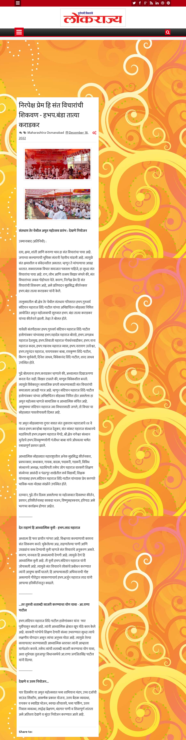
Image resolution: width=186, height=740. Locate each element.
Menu (18, 3)
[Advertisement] (58, 68)
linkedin (157, 3)
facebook (139, 3)
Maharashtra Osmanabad (45, 133)
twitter (134, 3)
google (145, 3)
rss (151, 3)
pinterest (168, 3)
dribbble (162, 3)
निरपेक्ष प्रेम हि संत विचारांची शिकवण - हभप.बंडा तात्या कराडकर (51, 114)
